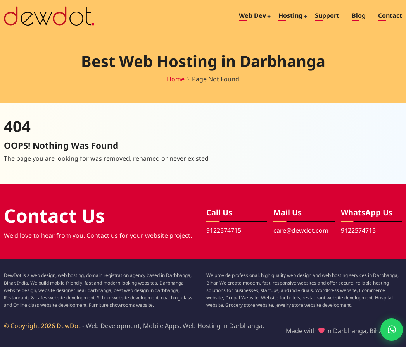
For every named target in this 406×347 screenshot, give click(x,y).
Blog (359, 15)
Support (327, 15)
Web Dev (252, 15)
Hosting (290, 15)
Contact (390, 15)
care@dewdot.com (300, 230)
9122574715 (223, 230)
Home (176, 79)
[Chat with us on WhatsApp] (385, 329)
